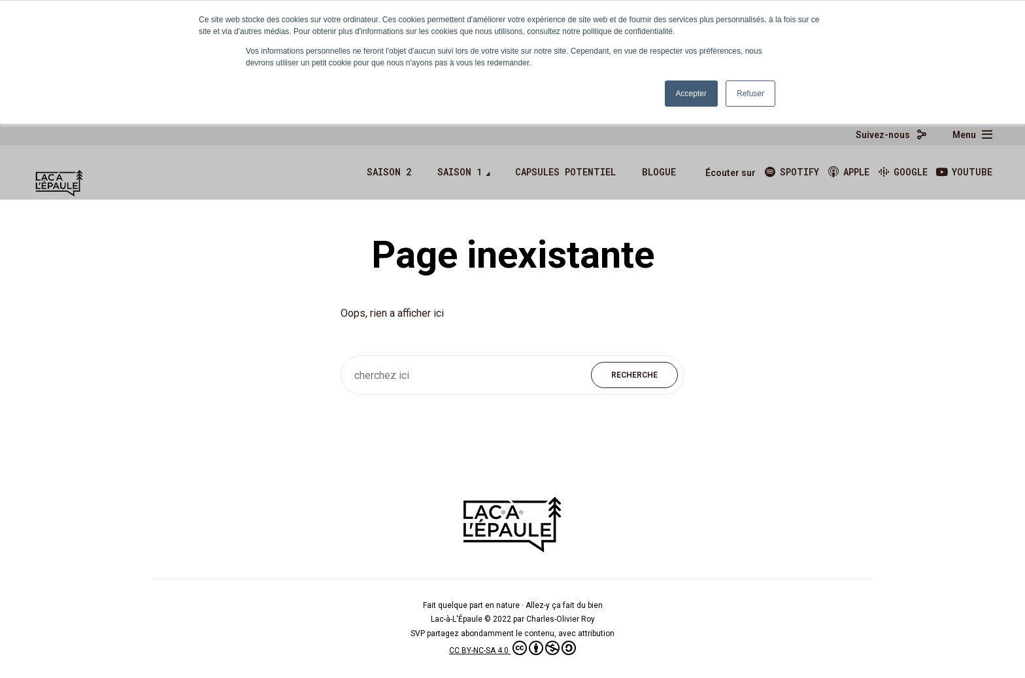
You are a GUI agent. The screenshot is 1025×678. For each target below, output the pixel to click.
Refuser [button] (750, 93)
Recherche (634, 375)
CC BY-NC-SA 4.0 (512, 650)
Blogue (659, 172)
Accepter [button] (691, 93)
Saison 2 (389, 172)
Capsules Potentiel (565, 172)
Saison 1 (459, 172)
